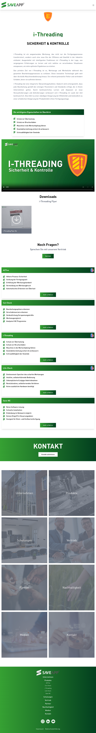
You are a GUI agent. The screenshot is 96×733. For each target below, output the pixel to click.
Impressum (40, 729)
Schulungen (48, 697)
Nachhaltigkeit (48, 707)
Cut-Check (48, 685)
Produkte (48, 680)
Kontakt (48, 714)
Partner (48, 704)
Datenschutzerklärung (52, 729)
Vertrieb (48, 700)
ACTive (48, 683)
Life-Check (48, 691)
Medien (48, 710)
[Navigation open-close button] (93, 5)
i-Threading (48, 688)
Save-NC (48, 693)
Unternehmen (48, 677)
